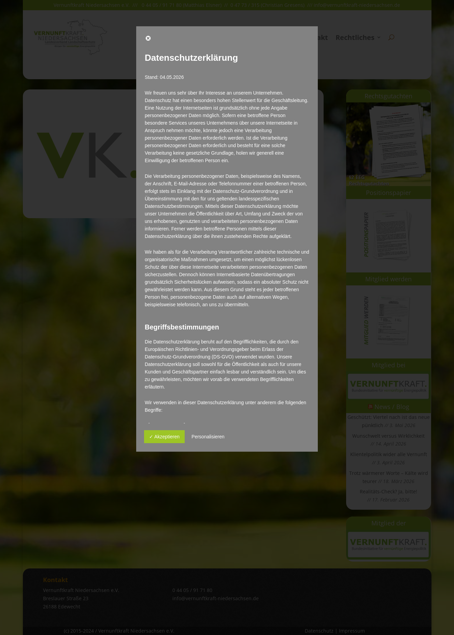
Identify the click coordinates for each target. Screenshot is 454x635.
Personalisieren (208, 436)
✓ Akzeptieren (164, 436)
